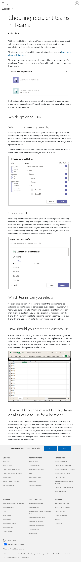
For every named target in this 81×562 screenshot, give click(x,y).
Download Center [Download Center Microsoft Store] (34, 465)
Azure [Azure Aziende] (4, 511)
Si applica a (14, 33)
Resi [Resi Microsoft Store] (30, 473)
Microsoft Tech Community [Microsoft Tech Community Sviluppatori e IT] (37, 517)
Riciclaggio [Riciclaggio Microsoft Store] (32, 481)
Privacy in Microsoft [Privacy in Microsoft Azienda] (61, 515)
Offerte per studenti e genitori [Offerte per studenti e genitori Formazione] (64, 487)
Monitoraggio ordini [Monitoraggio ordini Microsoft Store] (35, 477)
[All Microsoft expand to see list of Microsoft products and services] (3, 3)
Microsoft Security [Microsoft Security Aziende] (8, 507)
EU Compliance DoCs (10, 558)
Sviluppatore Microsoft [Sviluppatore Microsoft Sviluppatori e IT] (36, 503)
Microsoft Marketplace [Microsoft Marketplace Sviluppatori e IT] (36, 521)
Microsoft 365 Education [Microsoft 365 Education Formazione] (62, 473)
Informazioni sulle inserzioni (66, 554)
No (64, 448)
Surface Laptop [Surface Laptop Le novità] (7, 465)
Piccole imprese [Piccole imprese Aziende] (7, 531)
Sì (50, 448)
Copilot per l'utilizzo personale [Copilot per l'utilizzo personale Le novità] (12, 473)
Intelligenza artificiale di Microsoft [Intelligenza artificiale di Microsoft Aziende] (13, 503)
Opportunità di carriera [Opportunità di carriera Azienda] (62, 503)
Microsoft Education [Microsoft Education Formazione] (61, 461)
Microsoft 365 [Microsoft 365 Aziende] (7, 519)
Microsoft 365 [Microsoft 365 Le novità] (7, 477)
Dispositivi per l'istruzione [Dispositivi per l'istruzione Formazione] (63, 465)
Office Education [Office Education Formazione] (60, 477)
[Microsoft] (40, 1)
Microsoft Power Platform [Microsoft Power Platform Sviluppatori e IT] (36, 525)
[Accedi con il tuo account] (77, 3)
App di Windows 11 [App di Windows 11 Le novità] (9, 485)
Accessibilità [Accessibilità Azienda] (59, 523)
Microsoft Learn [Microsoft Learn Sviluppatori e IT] (34, 507)
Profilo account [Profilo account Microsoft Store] (33, 461)
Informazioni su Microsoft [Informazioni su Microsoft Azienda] (62, 507)
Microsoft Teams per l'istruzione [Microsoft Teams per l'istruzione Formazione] (65, 469)
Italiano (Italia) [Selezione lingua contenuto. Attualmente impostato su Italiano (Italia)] (11, 540)
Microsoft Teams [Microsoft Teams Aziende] (8, 527)
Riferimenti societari (10, 554)
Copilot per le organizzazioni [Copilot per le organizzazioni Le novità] (11, 469)
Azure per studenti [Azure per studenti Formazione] (60, 491)
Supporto (6, 9)
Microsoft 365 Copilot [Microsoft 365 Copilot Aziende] (9, 523)
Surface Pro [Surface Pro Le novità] (6, 461)
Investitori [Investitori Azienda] (58, 519)
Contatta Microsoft (23, 554)
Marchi (54, 554)
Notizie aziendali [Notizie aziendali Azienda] (60, 511)
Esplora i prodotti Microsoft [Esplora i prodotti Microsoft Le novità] (11, 481)
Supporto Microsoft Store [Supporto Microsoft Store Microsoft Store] (36, 469)
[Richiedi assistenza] (9, 3)
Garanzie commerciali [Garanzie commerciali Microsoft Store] (35, 485)
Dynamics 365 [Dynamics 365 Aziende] (7, 515)
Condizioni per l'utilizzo (44, 554)
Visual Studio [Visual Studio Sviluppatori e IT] (33, 533)
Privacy (33, 554)
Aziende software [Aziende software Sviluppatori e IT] (34, 529)
